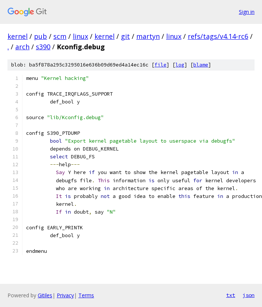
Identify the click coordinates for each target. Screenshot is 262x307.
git (125, 36)
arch (22, 46)
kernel (17, 36)
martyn (148, 36)
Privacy (65, 295)
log (179, 65)
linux (80, 36)
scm (59, 36)
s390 (43, 46)
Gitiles (45, 295)
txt (230, 295)
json (249, 295)
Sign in (247, 11)
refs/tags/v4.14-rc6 (218, 36)
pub (40, 36)
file (160, 65)
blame (200, 65)
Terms (86, 295)
